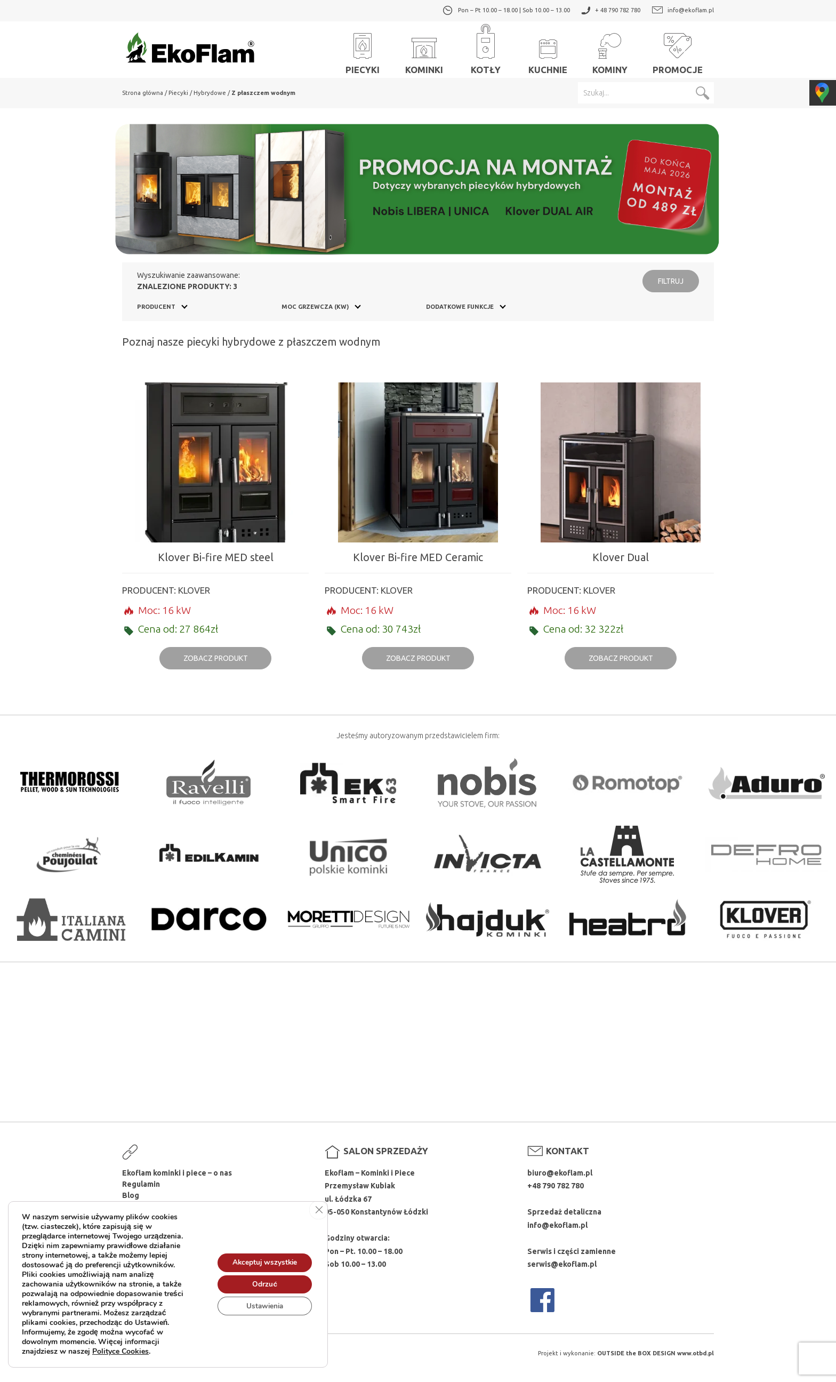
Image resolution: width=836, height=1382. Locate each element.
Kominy (610, 49)
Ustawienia (262, 1313)
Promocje (678, 49)
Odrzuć (262, 1290)
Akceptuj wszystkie (262, 1268)
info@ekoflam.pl (691, 10)
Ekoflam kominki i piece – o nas (177, 1173)
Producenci (142, 1206)
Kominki (424, 49)
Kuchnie (547, 49)
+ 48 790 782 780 (617, 10)
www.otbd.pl (695, 1353)
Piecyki (362, 49)
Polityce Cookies (120, 1358)
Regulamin (141, 1184)
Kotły (485, 49)
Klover (194, 590)
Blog (130, 1195)
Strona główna (142, 93)
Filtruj (671, 281)
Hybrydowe (210, 93)
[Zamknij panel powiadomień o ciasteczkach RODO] (318, 1216)
